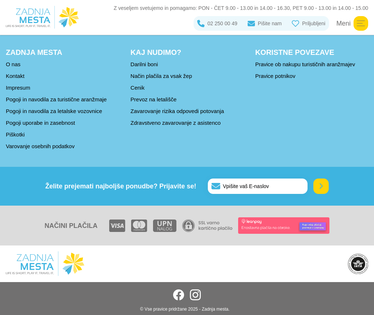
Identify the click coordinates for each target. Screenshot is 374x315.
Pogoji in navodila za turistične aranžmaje (56, 99)
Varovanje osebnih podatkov (40, 146)
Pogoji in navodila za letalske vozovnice (54, 111)
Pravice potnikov (275, 76)
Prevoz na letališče (153, 99)
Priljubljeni (308, 23)
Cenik (137, 88)
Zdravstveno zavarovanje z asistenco (175, 123)
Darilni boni (144, 64)
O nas (13, 64)
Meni (352, 23)
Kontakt (15, 76)
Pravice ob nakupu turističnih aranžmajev (305, 64)
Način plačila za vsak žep (161, 76)
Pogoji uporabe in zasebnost (40, 123)
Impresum (18, 88)
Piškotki (15, 134)
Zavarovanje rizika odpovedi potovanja (177, 111)
